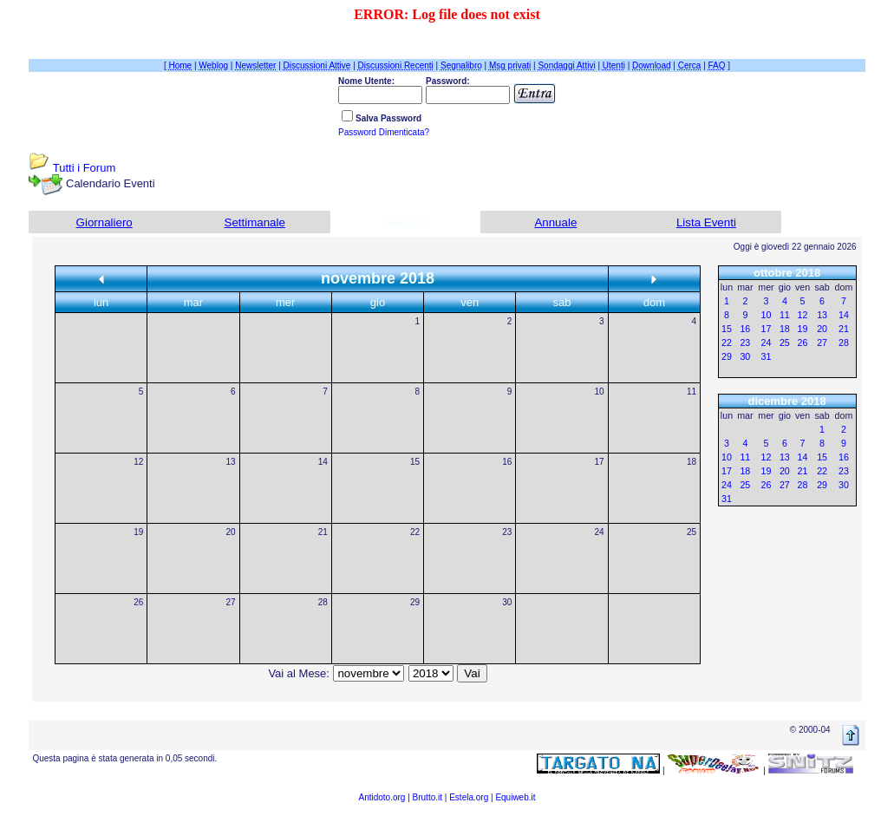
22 (415, 532)
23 (507, 532)
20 (230, 532)
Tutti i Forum (84, 167)
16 (507, 462)
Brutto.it (427, 797)
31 (766, 356)
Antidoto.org (381, 797)
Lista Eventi (706, 222)
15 (415, 462)
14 (323, 462)
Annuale (555, 222)
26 (138, 602)
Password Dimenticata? (383, 132)
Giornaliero (104, 222)
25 (691, 532)
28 (323, 602)
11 (691, 391)
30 (507, 602)
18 (691, 462)
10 (599, 391)
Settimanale (255, 222)
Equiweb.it (515, 797)
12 (138, 462)
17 (599, 462)
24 (599, 532)
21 (323, 532)
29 (415, 602)
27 (230, 602)
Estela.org (468, 797)
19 (138, 532)
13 (230, 462)
